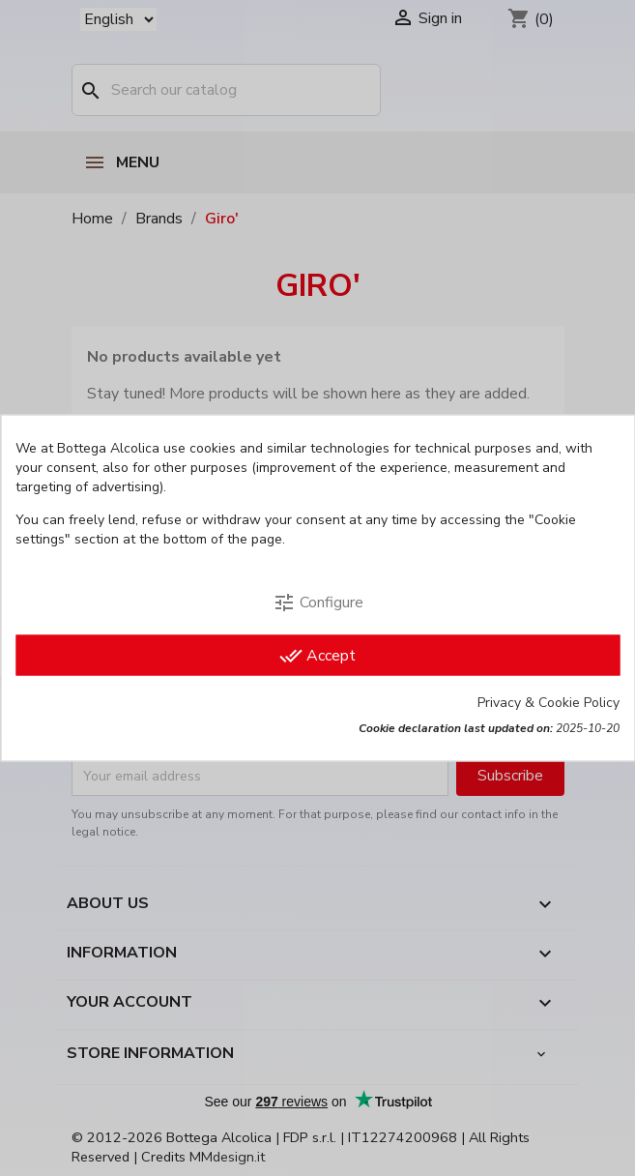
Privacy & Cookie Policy (548, 702)
